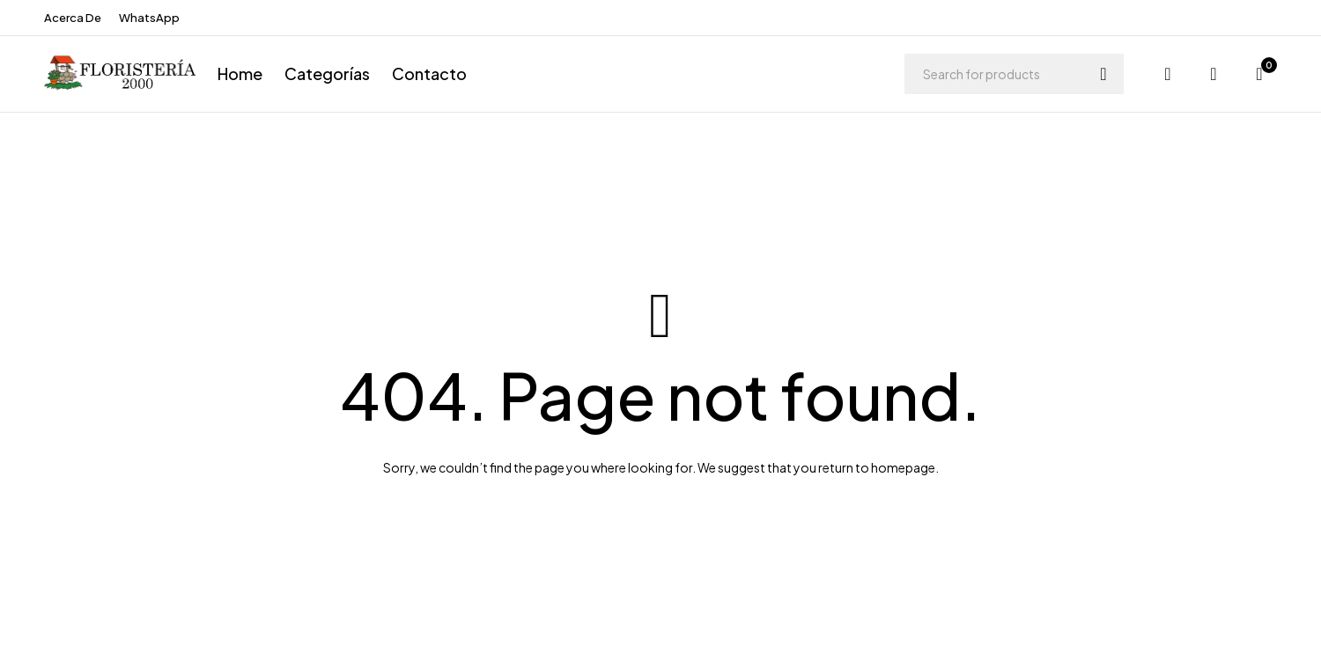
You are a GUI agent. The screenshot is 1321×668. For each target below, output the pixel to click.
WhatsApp (149, 18)
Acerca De (72, 18)
